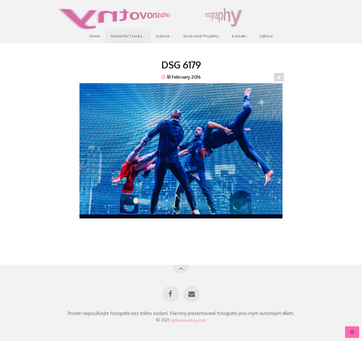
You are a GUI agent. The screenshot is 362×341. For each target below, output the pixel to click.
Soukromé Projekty (200, 36)
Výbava (266, 36)
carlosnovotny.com (188, 319)
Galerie (163, 36)
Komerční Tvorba (127, 36)
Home (94, 36)
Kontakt (239, 36)
